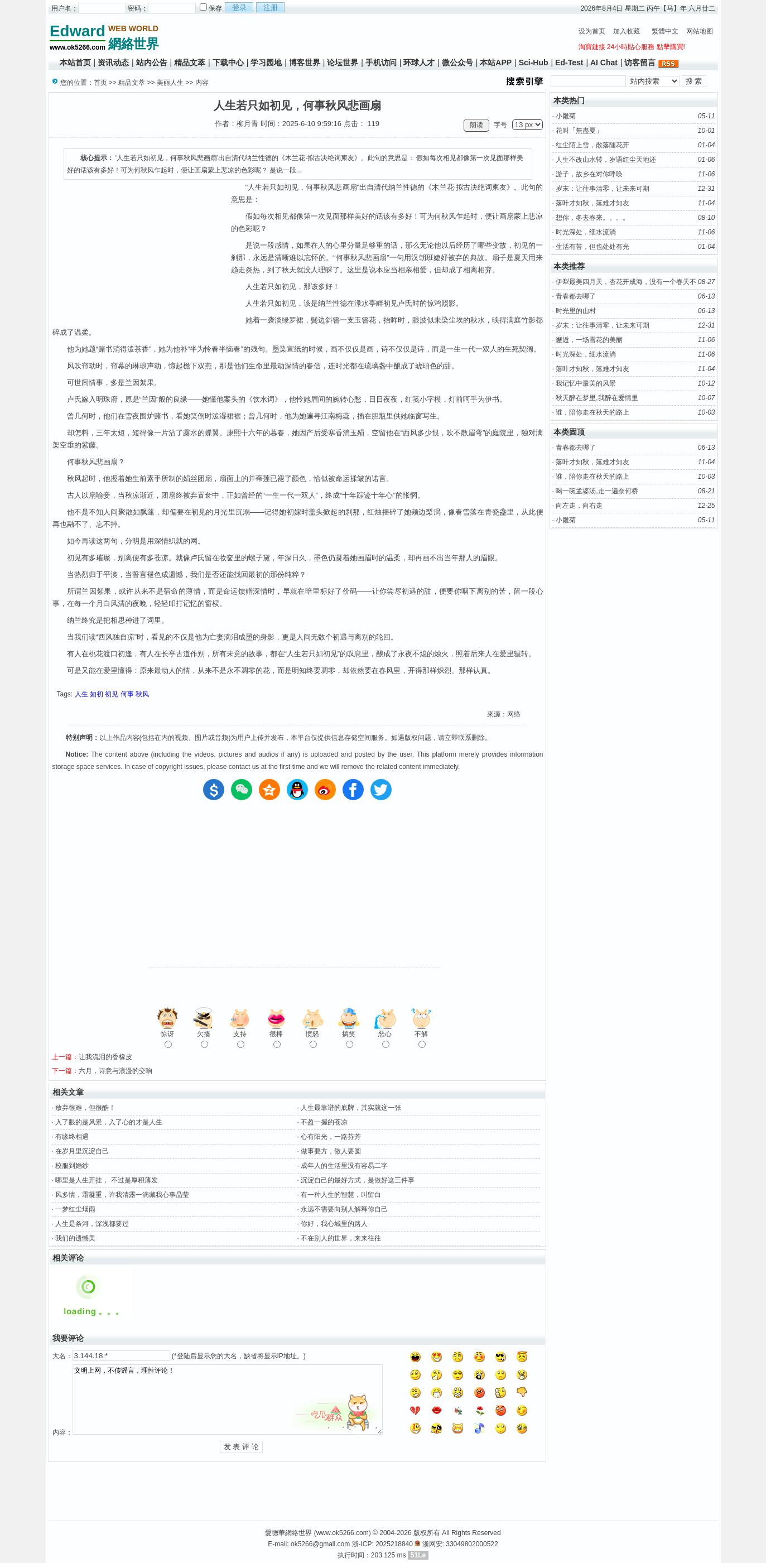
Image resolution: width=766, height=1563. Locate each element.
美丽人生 (170, 82)
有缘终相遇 (72, 1137)
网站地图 (699, 31)
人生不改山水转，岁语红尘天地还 (606, 159)
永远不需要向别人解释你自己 (344, 1209)
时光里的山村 (576, 311)
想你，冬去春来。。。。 (592, 218)
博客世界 (304, 62)
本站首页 (75, 62)
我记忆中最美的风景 (586, 383)
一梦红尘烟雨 (75, 1209)
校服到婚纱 (72, 1166)
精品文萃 (189, 62)
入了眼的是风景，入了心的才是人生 (108, 1122)
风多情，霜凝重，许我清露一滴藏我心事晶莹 (122, 1195)
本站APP (496, 62)
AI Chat (604, 62)
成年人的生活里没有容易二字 (344, 1166)
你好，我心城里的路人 (334, 1224)
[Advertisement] (366, 37)
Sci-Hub (533, 62)
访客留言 (640, 62)
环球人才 (419, 62)
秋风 (142, 694)
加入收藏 (626, 31)
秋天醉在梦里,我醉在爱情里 (597, 398)
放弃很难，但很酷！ (85, 1108)
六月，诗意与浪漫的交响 (115, 1071)
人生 (81, 694)
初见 (111, 694)
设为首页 (592, 31)
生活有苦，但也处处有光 (592, 247)
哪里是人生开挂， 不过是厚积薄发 (106, 1180)
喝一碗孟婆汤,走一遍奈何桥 (597, 491)
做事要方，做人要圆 (331, 1151)
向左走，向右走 (579, 505)
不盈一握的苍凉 (324, 1122)
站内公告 (151, 62)
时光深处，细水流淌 (586, 232)
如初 (96, 694)
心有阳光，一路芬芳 (331, 1137)
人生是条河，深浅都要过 (92, 1224)
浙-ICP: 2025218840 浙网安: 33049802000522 (425, 1544)
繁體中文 (665, 31)
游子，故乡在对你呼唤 (589, 174)
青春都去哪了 (576, 296)
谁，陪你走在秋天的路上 (592, 412)
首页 (100, 82)
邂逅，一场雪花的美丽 (589, 340)
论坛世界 (342, 62)
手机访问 (381, 62)
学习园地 (266, 62)
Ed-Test (569, 62)
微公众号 (457, 62)
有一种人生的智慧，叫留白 (341, 1195)
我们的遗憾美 (75, 1238)
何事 (127, 694)
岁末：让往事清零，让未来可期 (602, 189)
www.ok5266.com (342, 1533)
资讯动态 (113, 62)
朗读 (476, 125)
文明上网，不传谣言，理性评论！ (228, 1399)
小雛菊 (566, 116)
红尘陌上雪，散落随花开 (592, 145)
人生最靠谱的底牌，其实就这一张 (351, 1108)
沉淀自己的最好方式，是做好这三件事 (358, 1180)
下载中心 (228, 62)
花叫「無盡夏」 (579, 130)
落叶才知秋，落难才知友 (592, 203)
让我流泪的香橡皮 (105, 1057)
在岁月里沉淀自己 (82, 1151)
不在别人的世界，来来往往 (341, 1238)
